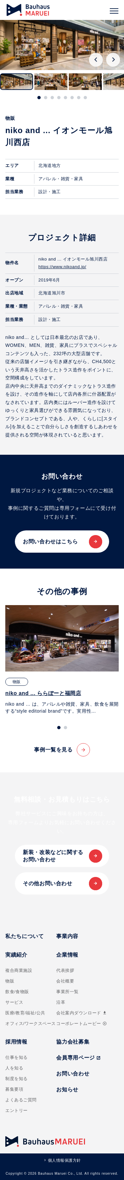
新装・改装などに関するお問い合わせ (53, 855)
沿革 (60, 1002)
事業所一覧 (67, 991)
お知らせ (67, 1089)
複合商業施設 (18, 970)
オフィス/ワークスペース (30, 1023)
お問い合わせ (72, 1073)
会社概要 (65, 981)
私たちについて (24, 936)
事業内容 (67, 936)
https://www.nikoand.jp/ (62, 266)
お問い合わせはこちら (50, 541)
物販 (9, 981)
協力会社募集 (72, 1042)
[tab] (39, 97)
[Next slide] (113, 60)
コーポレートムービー (81, 1023)
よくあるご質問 (21, 1099)
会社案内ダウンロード (81, 1012)
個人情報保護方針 (64, 1160)
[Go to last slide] (96, 60)
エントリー (16, 1110)
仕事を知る (16, 1057)
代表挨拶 (65, 970)
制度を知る (16, 1078)
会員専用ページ (78, 1058)
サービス (14, 1002)
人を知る (14, 1067)
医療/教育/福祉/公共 (25, 1012)
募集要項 (14, 1089)
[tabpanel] (62, 660)
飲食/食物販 (17, 991)
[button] (16, 81)
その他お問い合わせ (47, 883)
